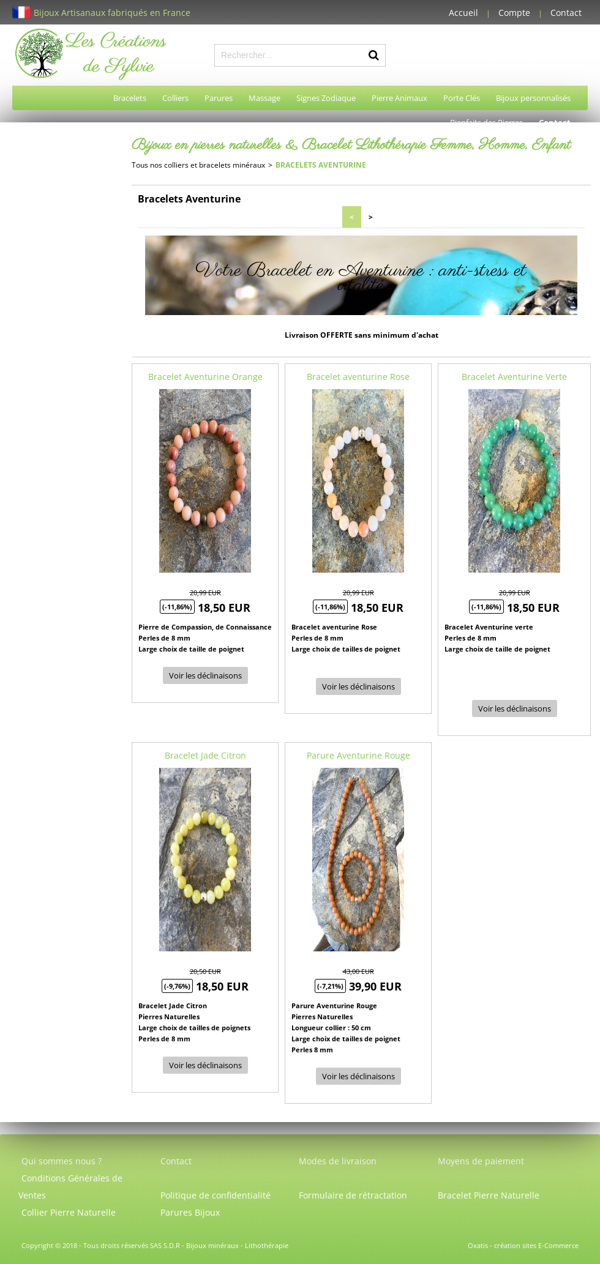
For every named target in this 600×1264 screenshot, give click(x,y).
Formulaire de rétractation (353, 1195)
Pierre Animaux (399, 97)
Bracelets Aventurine (321, 165)
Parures (218, 97)
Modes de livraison (338, 1161)
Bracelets (129, 97)
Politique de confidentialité (215, 1195)
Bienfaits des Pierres (486, 122)
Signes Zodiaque (326, 97)
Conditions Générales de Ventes (70, 1186)
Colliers (175, 97)
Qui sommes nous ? (61, 1161)
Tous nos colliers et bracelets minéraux (198, 165)
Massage (264, 97)
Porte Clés (461, 97)
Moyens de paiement (481, 1161)
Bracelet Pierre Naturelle (488, 1195)
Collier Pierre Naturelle (68, 1212)
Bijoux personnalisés (533, 97)
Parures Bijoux (190, 1212)
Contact (566, 12)
